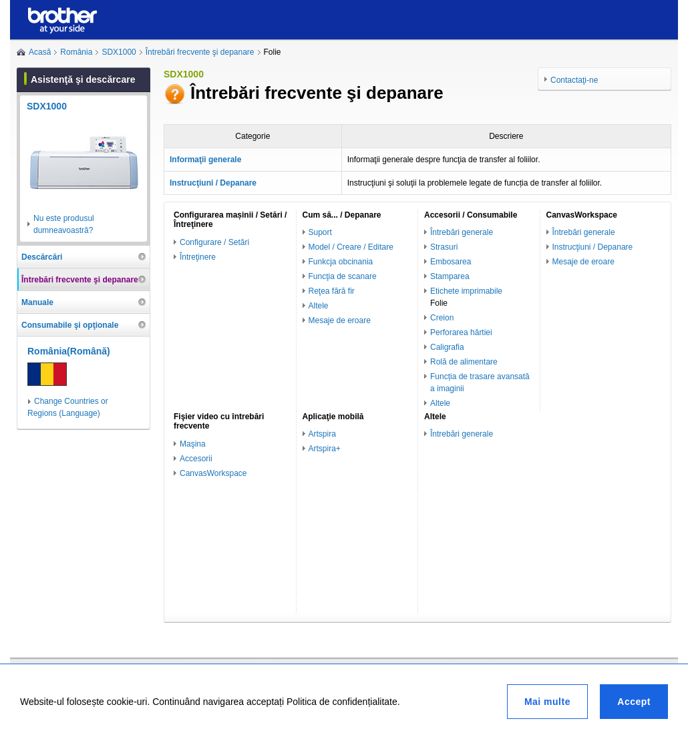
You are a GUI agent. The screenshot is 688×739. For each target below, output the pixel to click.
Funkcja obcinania (341, 261)
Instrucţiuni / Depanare (592, 247)
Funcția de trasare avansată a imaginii (480, 382)
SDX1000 (119, 52)
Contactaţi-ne (574, 80)
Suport (320, 232)
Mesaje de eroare (340, 320)
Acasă (40, 52)
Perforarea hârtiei (461, 332)
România (76, 52)
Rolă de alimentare (464, 361)
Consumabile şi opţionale (69, 325)
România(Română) (68, 351)
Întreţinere (198, 257)
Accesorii (196, 458)
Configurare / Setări (214, 242)
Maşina (193, 444)
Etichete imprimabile (466, 291)
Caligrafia (447, 347)
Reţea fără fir (332, 291)
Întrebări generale (461, 232)
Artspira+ (325, 448)
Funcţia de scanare (343, 276)
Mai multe (547, 701)
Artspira (322, 434)
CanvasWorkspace (213, 473)
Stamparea (450, 276)
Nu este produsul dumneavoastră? (63, 224)
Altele (319, 305)
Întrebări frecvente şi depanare (200, 52)
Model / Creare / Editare (351, 247)
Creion (442, 317)
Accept (634, 701)
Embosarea (450, 261)
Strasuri (444, 247)
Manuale (37, 302)
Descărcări (41, 257)
